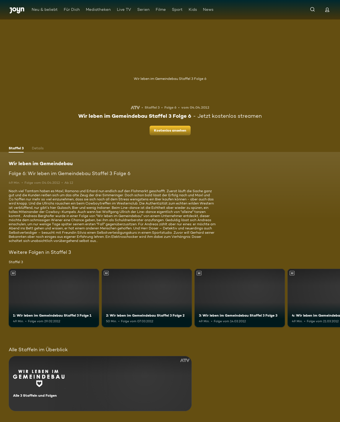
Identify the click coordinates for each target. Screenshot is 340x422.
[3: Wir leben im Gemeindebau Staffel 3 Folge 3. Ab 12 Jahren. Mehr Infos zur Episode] (240, 298)
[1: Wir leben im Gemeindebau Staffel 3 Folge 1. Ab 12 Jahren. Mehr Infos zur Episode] (54, 298)
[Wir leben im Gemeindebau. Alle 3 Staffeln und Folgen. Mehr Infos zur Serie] (100, 383)
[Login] (327, 9)
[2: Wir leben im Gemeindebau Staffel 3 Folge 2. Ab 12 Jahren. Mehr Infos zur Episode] (147, 298)
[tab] (16, 149)
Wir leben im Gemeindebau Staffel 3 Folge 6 (170, 79)
